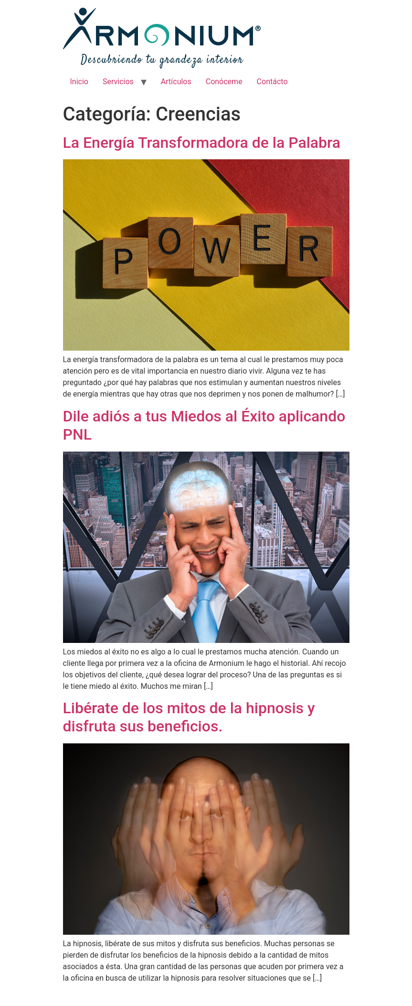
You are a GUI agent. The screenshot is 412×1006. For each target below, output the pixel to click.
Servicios (118, 81)
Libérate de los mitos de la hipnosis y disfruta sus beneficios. (189, 717)
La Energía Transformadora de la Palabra (202, 142)
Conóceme (224, 81)
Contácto (272, 81)
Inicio (79, 81)
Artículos (176, 81)
